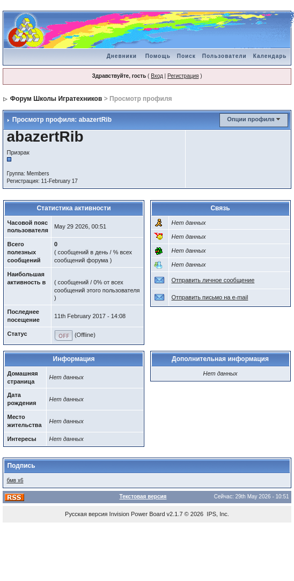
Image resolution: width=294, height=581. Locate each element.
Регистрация (183, 76)
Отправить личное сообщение (213, 280)
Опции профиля (250, 119)
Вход (157, 76)
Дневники (122, 56)
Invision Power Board (137, 514)
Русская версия (86, 514)
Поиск (186, 56)
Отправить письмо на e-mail (210, 297)
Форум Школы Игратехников (56, 98)
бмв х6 (14, 480)
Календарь (270, 56)
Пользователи (224, 56)
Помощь (158, 56)
